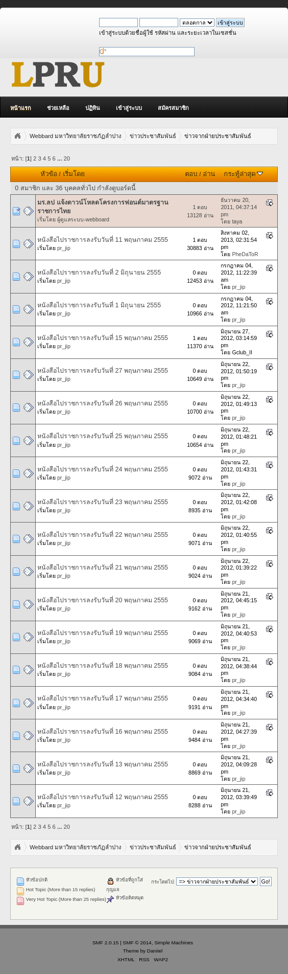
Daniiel (154, 951)
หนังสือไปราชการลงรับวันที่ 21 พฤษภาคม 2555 (102, 567)
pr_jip (63, 248)
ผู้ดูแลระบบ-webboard (83, 219)
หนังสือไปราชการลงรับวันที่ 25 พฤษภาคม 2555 (102, 436)
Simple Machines (173, 942)
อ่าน (209, 174)
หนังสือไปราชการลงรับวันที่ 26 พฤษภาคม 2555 (102, 403)
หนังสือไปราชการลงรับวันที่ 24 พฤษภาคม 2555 (102, 469)
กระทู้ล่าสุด (243, 174)
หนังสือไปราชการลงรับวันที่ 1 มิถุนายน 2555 (99, 305)
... (60, 158)
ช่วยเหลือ (58, 108)
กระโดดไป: (163, 882)
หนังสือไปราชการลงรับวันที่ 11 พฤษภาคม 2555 (102, 239)
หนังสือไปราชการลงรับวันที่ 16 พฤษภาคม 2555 (102, 731)
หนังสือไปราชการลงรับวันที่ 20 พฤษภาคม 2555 (102, 600)
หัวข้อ (48, 174)
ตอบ (191, 174)
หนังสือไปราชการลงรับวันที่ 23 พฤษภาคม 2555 (102, 502)
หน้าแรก (20, 108)
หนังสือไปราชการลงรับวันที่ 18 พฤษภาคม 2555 (102, 665)
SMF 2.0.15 (105, 942)
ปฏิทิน (92, 108)
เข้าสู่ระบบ (129, 108)
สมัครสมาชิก (173, 108)
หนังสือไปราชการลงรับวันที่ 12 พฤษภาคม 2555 (102, 797)
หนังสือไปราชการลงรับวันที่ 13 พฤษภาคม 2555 (102, 764)
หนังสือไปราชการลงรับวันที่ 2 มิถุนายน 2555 (99, 272)
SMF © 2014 (137, 942)
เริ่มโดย (74, 174)
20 (66, 158)
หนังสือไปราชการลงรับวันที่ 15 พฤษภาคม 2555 (102, 338)
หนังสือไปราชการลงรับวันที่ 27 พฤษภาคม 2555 (102, 370)
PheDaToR (245, 254)
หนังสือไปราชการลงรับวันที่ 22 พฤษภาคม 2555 (102, 534)
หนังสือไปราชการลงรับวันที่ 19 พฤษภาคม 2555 (102, 633)
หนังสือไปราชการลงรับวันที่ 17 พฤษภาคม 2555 (102, 698)
